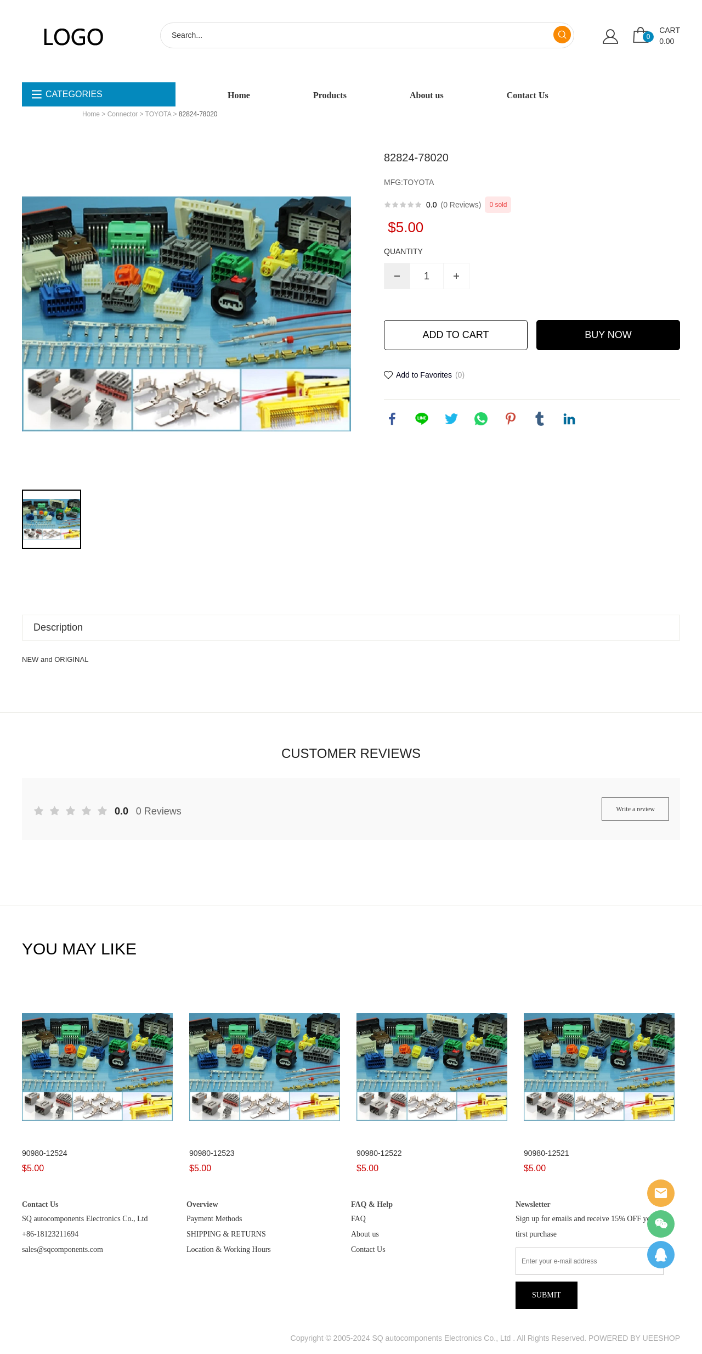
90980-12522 (379, 1153)
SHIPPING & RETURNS (226, 1234)
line (422, 419)
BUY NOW (608, 334)
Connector (122, 114)
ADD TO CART (455, 334)
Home (239, 95)
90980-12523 (212, 1153)
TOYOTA (158, 114)
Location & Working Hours (228, 1249)
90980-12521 (546, 1153)
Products (330, 95)
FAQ (358, 1219)
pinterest (510, 419)
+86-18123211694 (50, 1234)
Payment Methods (214, 1219)
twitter (451, 419)
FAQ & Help (372, 1204)
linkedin (569, 419)
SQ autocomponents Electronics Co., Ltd (85, 1219)
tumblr (539, 419)
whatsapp (481, 419)
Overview (202, 1204)
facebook (392, 419)
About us (427, 95)
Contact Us (527, 95)
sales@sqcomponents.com (62, 1249)
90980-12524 (44, 1153)
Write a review (635, 809)
